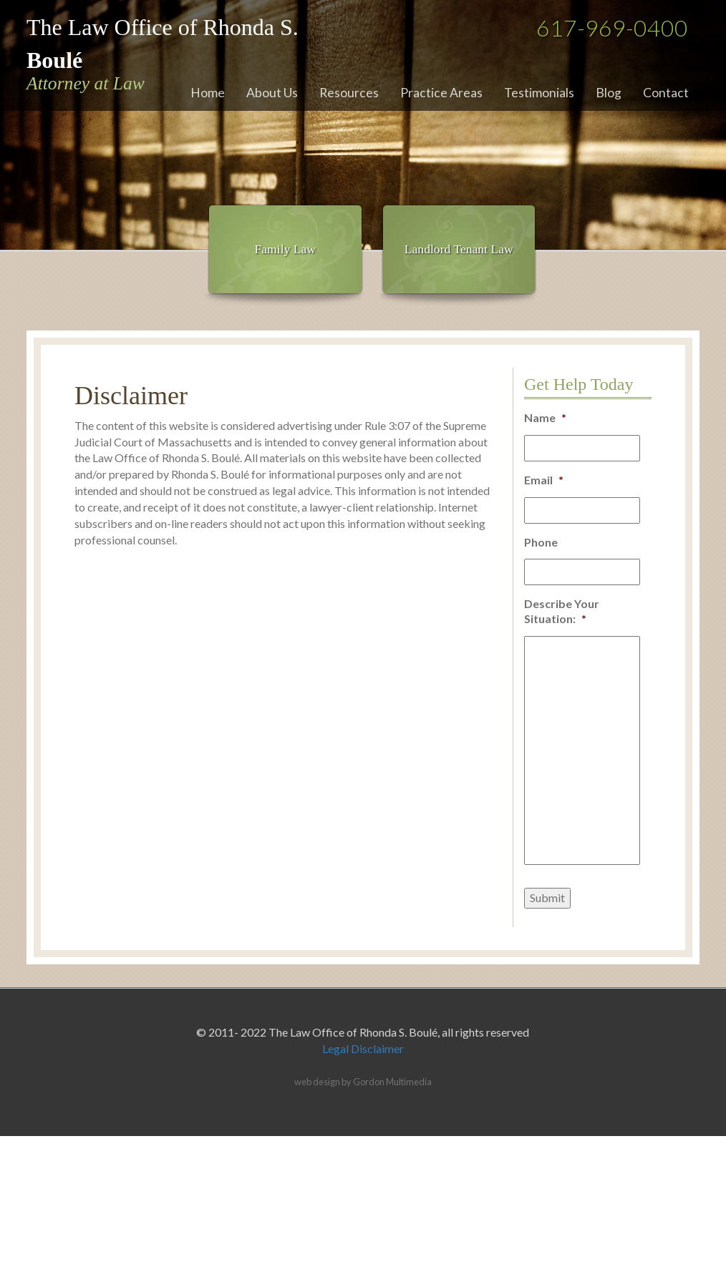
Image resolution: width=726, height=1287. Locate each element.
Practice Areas (441, 92)
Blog (608, 92)
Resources (349, 92)
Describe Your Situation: (561, 611)
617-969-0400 (612, 27)
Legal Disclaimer (363, 1048)
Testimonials (539, 92)
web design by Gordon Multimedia (363, 1081)
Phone (541, 542)
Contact (666, 92)
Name (545, 417)
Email (543, 479)
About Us (272, 92)
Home (207, 92)
